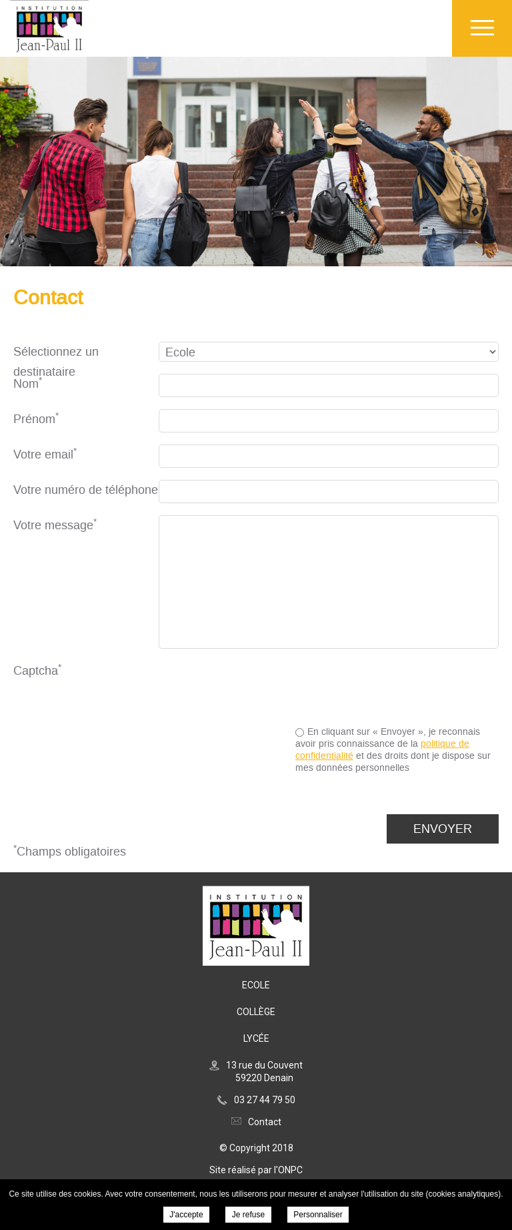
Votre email (45, 454)
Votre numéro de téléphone (85, 490)
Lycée (256, 1038)
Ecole (256, 985)
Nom (27, 383)
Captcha (37, 670)
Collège (256, 1011)
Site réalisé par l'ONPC (256, 1170)
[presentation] (397, 687)
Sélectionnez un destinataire (56, 353)
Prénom (36, 418)
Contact (264, 1122)
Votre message (55, 525)
